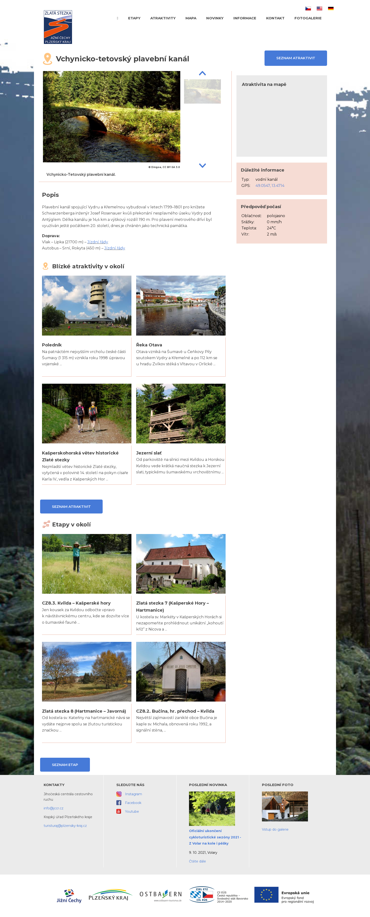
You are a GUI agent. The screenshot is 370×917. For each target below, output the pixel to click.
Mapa (190, 18)
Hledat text (332, 18)
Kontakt (275, 18)
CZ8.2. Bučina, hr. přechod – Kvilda (175, 711)
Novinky (214, 18)
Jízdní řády (97, 242)
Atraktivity (163, 18)
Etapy (134, 18)
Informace (244, 18)
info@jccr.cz (53, 808)
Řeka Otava (149, 345)
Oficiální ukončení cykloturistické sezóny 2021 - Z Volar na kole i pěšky (215, 837)
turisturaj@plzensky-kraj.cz (65, 826)
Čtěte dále (197, 861)
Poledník (52, 345)
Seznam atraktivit (295, 58)
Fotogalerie (308, 18)
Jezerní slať (149, 453)
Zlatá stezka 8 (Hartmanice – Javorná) (84, 711)
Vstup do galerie (275, 829)
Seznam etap (65, 764)
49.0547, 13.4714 (270, 185)
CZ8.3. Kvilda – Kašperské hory (76, 603)
